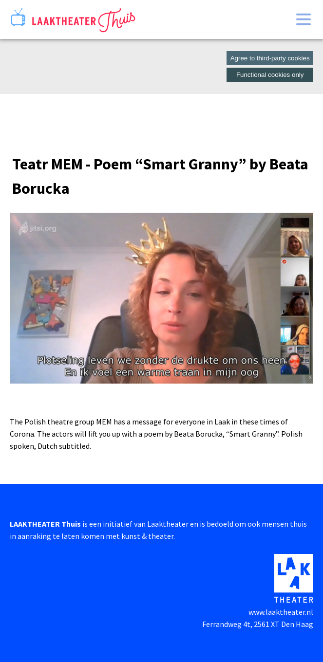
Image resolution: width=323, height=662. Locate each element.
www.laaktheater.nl (280, 612)
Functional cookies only (270, 74)
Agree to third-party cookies (270, 58)
